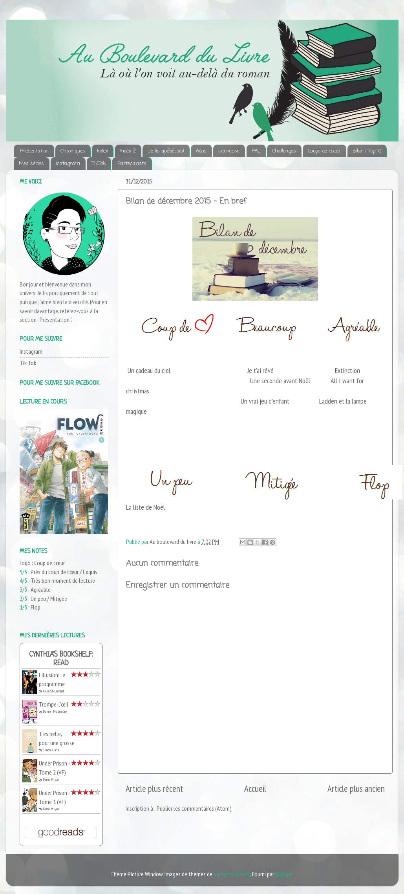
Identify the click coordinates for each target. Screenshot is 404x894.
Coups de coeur (324, 151)
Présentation (34, 151)
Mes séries (31, 163)
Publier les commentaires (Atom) (194, 808)
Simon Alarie (51, 750)
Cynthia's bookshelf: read (61, 659)
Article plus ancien (356, 788)
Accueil (255, 788)
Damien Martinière (55, 711)
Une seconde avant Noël (280, 380)
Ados (201, 151)
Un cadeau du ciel (149, 370)
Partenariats (131, 163)
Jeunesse (228, 151)
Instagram (68, 163)
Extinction (347, 370)
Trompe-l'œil (53, 704)
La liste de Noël (145, 507)
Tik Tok (28, 363)
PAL (256, 151)
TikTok (99, 163)
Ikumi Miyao (51, 779)
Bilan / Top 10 (367, 151)
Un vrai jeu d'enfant (265, 401)
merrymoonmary (232, 874)
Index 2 (128, 151)
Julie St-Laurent (53, 691)
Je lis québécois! (166, 151)
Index (102, 151)
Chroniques (72, 151)
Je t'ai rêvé (261, 370)
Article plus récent (154, 788)
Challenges (284, 151)
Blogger (283, 874)
